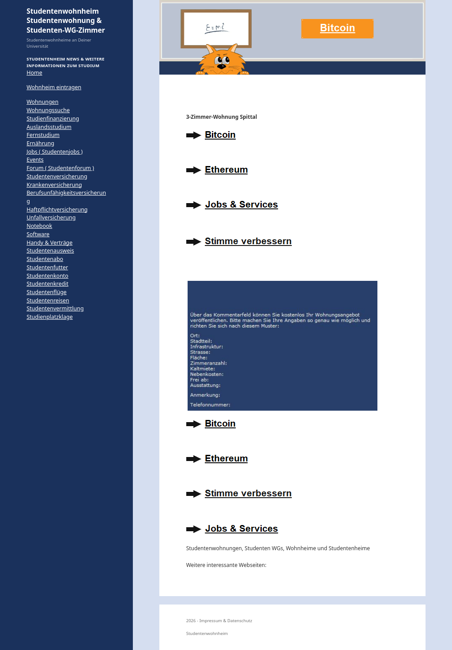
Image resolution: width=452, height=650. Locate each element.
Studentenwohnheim (207, 633)
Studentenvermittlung (54, 308)
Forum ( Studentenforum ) (60, 168)
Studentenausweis (50, 250)
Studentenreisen (47, 300)
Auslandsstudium (49, 127)
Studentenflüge (46, 292)
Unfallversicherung (50, 217)
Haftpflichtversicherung (56, 209)
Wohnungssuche (48, 110)
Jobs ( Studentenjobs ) (54, 151)
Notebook (39, 226)
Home (34, 72)
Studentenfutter (47, 267)
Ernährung (40, 143)
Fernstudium (43, 135)
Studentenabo (44, 259)
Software (37, 234)
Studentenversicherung (56, 176)
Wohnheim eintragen (53, 87)
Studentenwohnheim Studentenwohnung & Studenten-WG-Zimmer (65, 20)
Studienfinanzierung (52, 118)
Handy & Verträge (49, 242)
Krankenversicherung (54, 185)
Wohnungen (42, 102)
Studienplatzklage (49, 317)
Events (34, 159)
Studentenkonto (47, 276)
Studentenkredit (47, 283)
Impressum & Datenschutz (226, 621)
